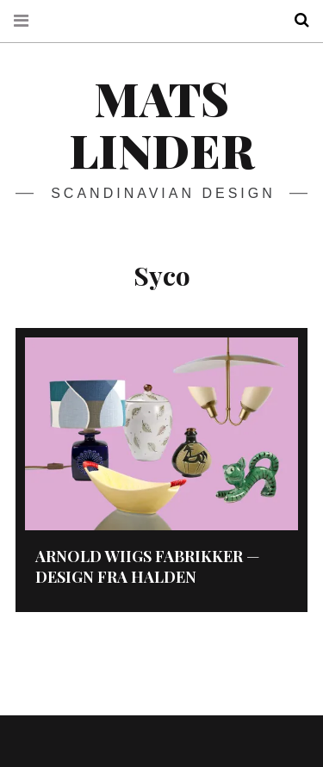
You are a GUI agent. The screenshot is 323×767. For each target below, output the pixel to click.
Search (295, 20)
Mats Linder (161, 124)
